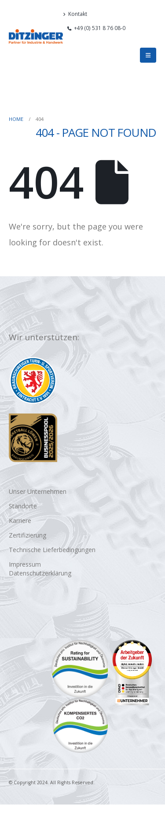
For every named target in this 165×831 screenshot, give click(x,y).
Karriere (20, 520)
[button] (152, 39)
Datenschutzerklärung (40, 573)
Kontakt (75, 13)
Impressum (25, 564)
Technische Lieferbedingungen (52, 549)
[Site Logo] (36, 36)
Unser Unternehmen (37, 491)
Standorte (23, 506)
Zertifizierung (27, 535)
